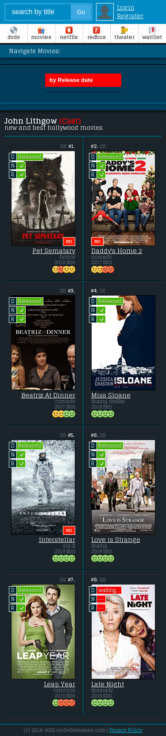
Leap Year (59, 684)
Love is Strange (115, 539)
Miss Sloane (111, 395)
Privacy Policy (126, 730)
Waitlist (152, 34)
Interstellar (57, 539)
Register (130, 15)
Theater (124, 34)
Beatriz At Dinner (48, 395)
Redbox (96, 34)
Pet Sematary (53, 250)
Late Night (107, 684)
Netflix (69, 34)
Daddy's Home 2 (117, 250)
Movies (41, 34)
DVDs (14, 34)
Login (126, 7)
